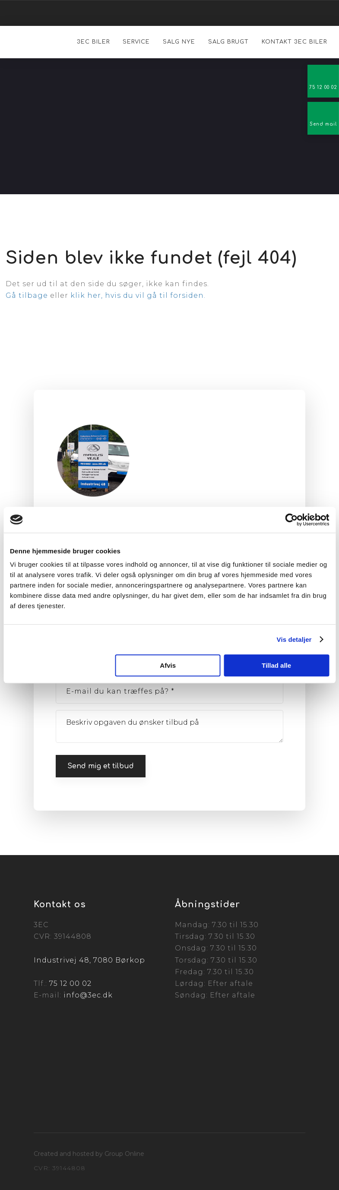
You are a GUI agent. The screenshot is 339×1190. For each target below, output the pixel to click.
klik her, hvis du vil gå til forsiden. (138, 295)
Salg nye (179, 42)
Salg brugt (228, 42)
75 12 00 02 (70, 983)
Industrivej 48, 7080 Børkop (89, 960)
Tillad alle (276, 665)
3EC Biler (93, 42)
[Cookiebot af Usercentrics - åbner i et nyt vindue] (291, 519)
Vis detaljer (294, 639)
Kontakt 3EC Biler (294, 42)
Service (136, 42)
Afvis (168, 665)
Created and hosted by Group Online (89, 1154)
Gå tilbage (27, 295)
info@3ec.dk (88, 995)
